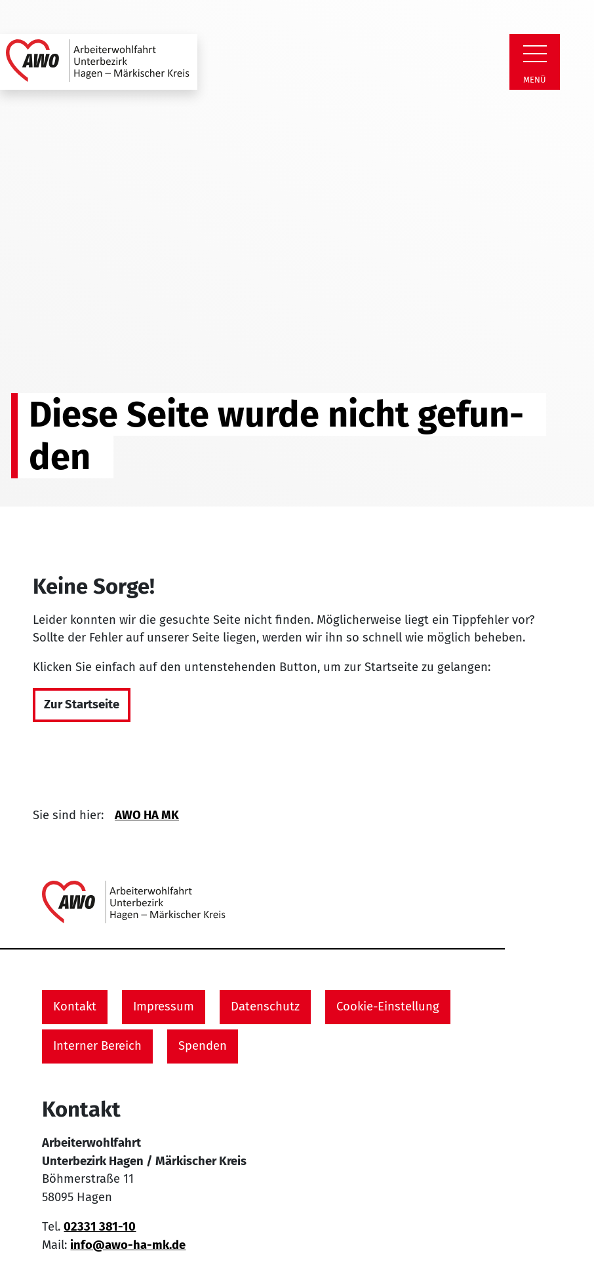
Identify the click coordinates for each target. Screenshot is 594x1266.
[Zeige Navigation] (535, 53)
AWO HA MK (147, 815)
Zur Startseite (81, 704)
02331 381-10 (100, 1226)
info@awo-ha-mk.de (128, 1245)
